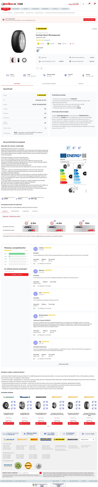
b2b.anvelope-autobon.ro (20, 481)
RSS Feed (83, 481)
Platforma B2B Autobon (86, 445)
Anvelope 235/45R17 (20, 454)
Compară (94, 28)
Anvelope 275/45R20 (46, 457)
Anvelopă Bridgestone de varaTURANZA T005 (41, 414)
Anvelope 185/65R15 (7, 458)
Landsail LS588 (32, 446)
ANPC (64, 481)
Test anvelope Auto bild (73, 446)
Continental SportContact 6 (60, 445)
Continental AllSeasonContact (61, 450)
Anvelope (6, 8)
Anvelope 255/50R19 (46, 454)
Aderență (51, 43)
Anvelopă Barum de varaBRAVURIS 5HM (24, 414)
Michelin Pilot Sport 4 (46, 445)
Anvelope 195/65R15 (7, 457)
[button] (48, 426)
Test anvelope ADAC (72, 445)
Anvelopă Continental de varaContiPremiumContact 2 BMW (89, 414)
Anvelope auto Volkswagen (21, 445)
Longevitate (25, 211)
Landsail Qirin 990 (32, 445)
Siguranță (5, 211)
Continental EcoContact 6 (60, 449)
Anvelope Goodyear (7, 449)
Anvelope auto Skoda (20, 449)
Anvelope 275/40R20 (46, 455)
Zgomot (62, 43)
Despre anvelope (84, 446)
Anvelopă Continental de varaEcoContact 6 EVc (73, 414)
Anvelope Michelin (6, 445)
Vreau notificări (56, 481)
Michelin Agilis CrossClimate (47, 449)
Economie (35, 211)
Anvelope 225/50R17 (20, 455)
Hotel (55, 8)
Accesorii (35, 8)
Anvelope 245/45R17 (20, 458)
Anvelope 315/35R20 (46, 458)
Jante (25, 8)
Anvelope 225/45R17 (7, 455)
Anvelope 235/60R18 (33, 455)
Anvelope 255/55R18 (33, 454)
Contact (65, 8)
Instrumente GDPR (73, 481)
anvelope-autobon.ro (8, 481)
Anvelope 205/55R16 (7, 454)
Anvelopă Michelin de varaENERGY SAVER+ (8, 414)
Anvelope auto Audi (20, 446)
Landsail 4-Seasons (33, 449)
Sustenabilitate (15, 211)
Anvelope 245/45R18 (33, 457)
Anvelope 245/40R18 (33, 458)
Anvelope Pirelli (6, 446)
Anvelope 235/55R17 (20, 457)
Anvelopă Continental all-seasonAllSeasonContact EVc (57, 414)
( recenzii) (47, 40)
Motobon (16, 8)
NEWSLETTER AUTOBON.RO (10, 473)
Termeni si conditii (93, 481)
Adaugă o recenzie (17, 274)
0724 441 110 (74, 4)
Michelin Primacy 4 (46, 446)
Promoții (45, 8)
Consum (40, 43)
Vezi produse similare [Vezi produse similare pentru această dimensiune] (89, 19)
